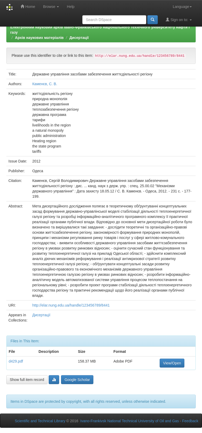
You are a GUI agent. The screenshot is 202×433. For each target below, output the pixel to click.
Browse (51, 6)
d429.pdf (16, 361)
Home (28, 6)
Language (182, 6)
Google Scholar (77, 380)
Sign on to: (179, 19)
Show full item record (27, 380)
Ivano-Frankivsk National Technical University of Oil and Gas (129, 421)
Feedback (190, 421)
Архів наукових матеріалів (39, 37)
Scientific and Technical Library (40, 421)
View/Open (172, 363)
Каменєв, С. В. (44, 84)
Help (70, 6)
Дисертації (79, 37)
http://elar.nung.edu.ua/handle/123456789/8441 (71, 305)
